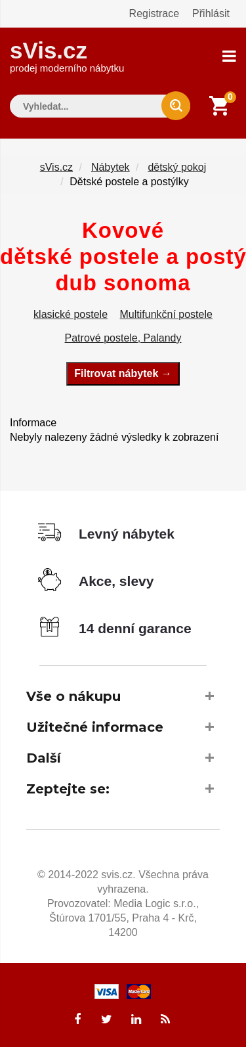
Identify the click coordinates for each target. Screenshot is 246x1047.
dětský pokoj (177, 167)
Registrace (154, 13)
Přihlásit (211, 13)
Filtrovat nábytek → (122, 373)
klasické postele (70, 314)
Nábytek (110, 167)
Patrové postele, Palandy (123, 338)
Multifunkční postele (166, 314)
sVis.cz (67, 55)
